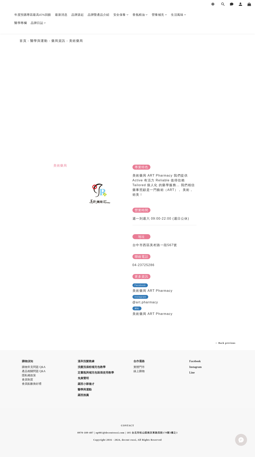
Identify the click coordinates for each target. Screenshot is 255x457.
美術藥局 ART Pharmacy (152, 290)
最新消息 (61, 14)
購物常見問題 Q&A (34, 367)
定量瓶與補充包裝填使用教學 (96, 372)
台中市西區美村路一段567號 (154, 245)
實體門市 (139, 367)
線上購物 (139, 371)
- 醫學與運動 (38, 40)
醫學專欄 (20, 23)
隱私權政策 (29, 375)
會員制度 (27, 379)
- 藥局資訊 (58, 40)
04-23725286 (143, 265)
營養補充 (159, 14)
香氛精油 (140, 14)
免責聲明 (83, 378)
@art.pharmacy (145, 302)
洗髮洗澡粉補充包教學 (92, 367)
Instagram (195, 367)
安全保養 (121, 14)
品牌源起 (77, 14)
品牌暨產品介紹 (98, 14)
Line (192, 372)
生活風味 (178, 14)
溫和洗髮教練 (86, 361)
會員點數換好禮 (31, 383)
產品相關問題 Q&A (34, 371)
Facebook (195, 361)
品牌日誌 (38, 23)
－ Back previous (225, 343)
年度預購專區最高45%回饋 (32, 14)
